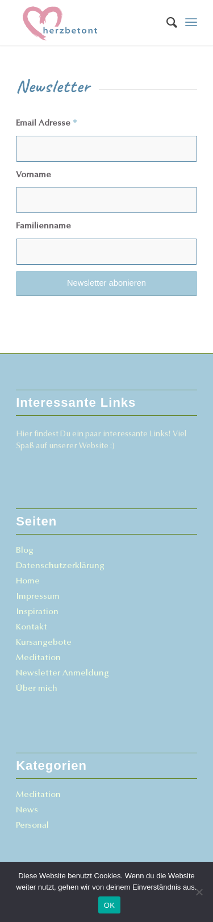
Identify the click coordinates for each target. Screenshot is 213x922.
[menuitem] (166, 22)
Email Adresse (46, 123)
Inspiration (37, 612)
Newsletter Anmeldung (62, 673)
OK (109, 905)
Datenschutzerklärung (60, 566)
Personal (32, 825)
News (27, 810)
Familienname (43, 226)
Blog (25, 550)
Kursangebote (44, 643)
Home (28, 581)
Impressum (38, 597)
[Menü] (191, 22)
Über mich (36, 689)
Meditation (38, 658)
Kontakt (31, 627)
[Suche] (166, 22)
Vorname (33, 175)
